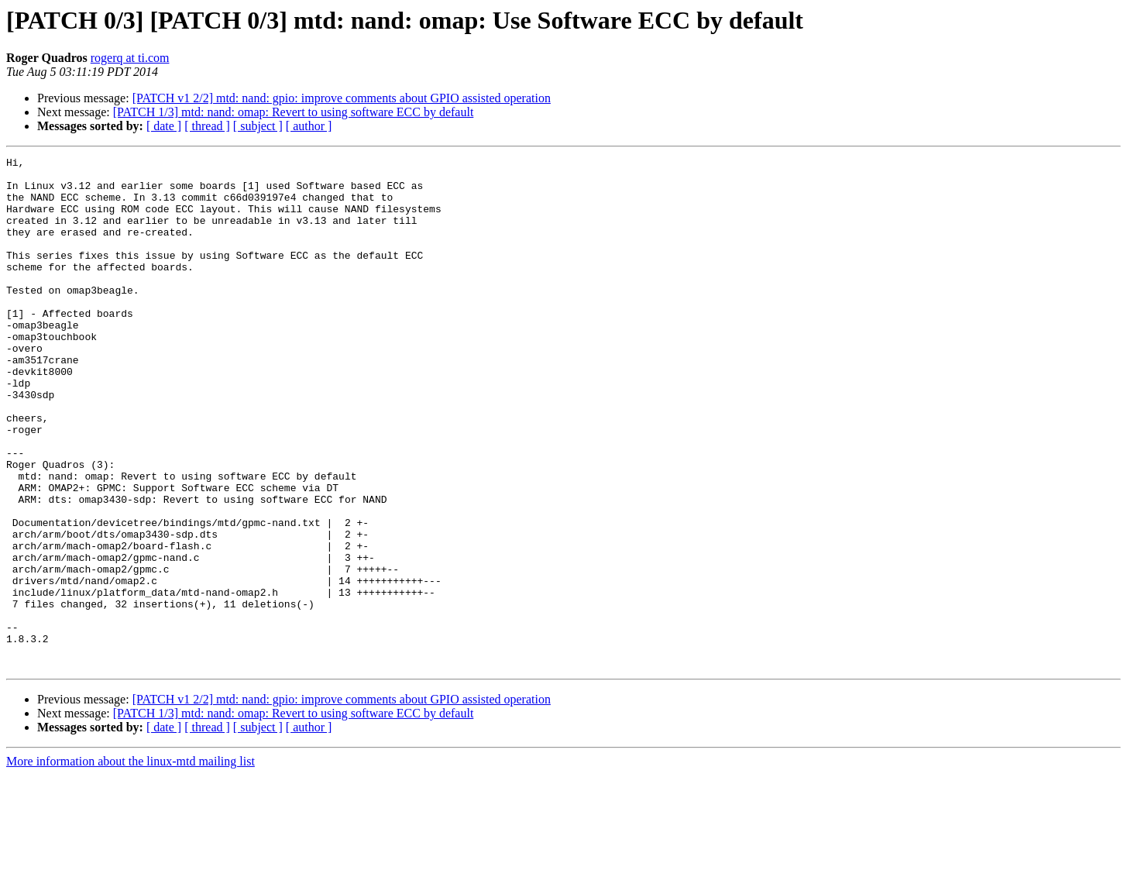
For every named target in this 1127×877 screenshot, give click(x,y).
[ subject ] (258, 125)
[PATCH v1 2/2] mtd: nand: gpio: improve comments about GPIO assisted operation (341, 98)
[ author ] (309, 125)
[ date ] (163, 125)
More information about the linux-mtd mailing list (130, 863)
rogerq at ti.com (130, 57)
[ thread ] (207, 125)
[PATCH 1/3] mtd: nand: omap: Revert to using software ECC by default (293, 112)
